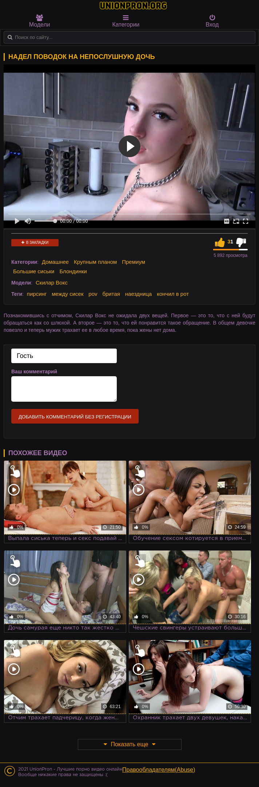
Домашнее (55, 262)
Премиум (133, 262)
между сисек (67, 294)
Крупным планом (95, 262)
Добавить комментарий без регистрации (75, 417)
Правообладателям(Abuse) (158, 770)
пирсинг (37, 294)
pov (92, 294)
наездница (138, 294)
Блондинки (73, 271)
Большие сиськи (33, 271)
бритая (111, 294)
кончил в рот (173, 294)
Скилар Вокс (52, 282)
